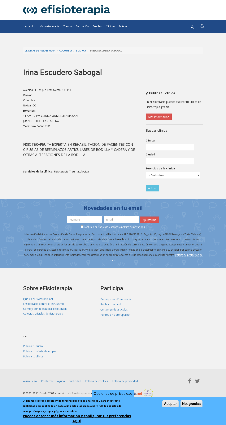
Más (123, 26)
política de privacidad (133, 226)
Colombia (67, 50)
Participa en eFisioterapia (116, 298)
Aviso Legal (30, 380)
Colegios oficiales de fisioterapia (43, 314)
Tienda (67, 26)
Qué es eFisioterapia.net (38, 298)
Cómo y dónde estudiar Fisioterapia (45, 309)
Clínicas (110, 26)
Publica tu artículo (111, 304)
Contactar (47, 380)
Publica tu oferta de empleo (40, 351)
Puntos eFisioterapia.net (115, 314)
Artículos (30, 26)
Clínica (150, 140)
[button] (202, 26)
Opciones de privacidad (113, 393)
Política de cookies (96, 380)
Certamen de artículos (114, 309)
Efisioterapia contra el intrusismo (43, 304)
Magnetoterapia (49, 26)
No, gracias (191, 404)
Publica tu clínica (33, 356)
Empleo (97, 26)
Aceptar (170, 404)
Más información (158, 117)
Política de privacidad (125, 380)
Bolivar (83, 50)
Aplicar (152, 188)
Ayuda (61, 380)
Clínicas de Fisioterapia (40, 50)
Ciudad (150, 154)
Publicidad (75, 380)
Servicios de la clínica (160, 168)
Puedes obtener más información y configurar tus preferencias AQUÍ (77, 418)
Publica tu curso (33, 345)
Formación (82, 26)
